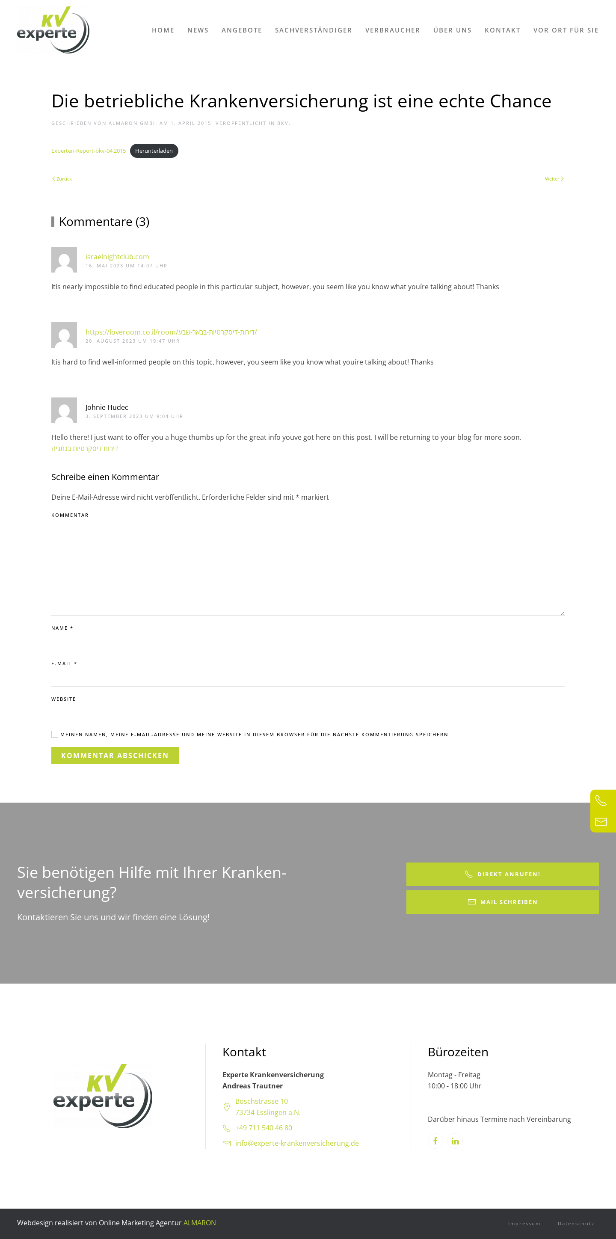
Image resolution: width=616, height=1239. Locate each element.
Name (62, 628)
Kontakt (503, 30)
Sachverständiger (313, 30)
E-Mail (64, 663)
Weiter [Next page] (554, 178)
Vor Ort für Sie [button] (566, 30)
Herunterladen (154, 150)
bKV (283, 123)
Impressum (524, 1223)
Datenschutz (576, 1223)
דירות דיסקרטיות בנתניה (84, 448)
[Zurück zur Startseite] (53, 29)
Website (63, 699)
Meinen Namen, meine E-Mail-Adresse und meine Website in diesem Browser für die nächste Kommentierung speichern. (250, 734)
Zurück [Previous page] (62, 178)
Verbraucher (393, 30)
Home (163, 30)
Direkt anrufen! (503, 874)
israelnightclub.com (117, 256)
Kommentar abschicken (115, 755)
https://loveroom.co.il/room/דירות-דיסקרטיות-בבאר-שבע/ (171, 332)
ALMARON (200, 1222)
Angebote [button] (242, 30)
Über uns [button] (452, 30)
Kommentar (70, 515)
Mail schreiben (503, 902)
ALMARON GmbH (133, 123)
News (198, 30)
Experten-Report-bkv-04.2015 (88, 150)
